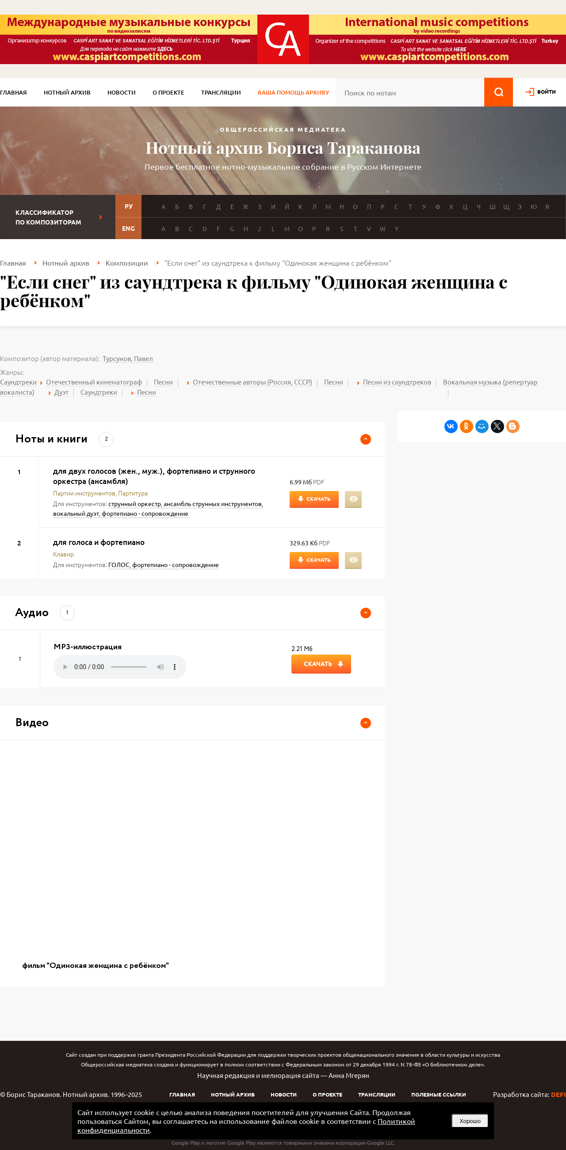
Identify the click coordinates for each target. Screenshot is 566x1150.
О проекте (168, 92)
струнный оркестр (134, 503)
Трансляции (221, 92)
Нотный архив (67, 92)
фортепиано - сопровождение (145, 513)
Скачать (318, 498)
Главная (13, 92)
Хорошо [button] (470, 1121)
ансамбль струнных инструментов (213, 503)
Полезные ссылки (438, 1094)
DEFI (558, 1094)
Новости (121, 92)
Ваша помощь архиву (293, 92)
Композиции (127, 262)
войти (546, 91)
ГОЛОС (119, 564)
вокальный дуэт (76, 513)
